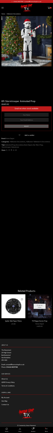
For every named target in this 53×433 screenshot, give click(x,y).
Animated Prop (10, 145)
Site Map (4, 402)
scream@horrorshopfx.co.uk (32, 1)
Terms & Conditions (8, 387)
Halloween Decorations (14, 13)
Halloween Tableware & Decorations (38, 142)
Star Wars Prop (38, 145)
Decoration (19, 145)
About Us (4, 380)
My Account (5, 399)
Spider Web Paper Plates (13, 322)
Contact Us (5, 405)
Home (3, 13)
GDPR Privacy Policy (8, 383)
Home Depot (10, 138)
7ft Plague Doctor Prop (39, 322)
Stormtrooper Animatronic (10, 147)
